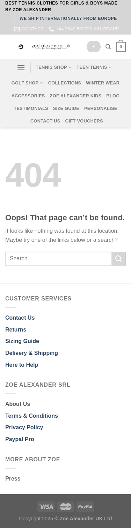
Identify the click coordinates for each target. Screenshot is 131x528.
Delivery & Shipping (31, 353)
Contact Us (20, 318)
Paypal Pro (19, 439)
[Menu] (21, 67)
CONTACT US (45, 121)
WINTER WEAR (102, 82)
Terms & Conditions (31, 416)
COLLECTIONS (64, 82)
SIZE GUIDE (66, 108)
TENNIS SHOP (54, 67)
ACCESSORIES (28, 95)
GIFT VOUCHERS (84, 121)
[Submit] (119, 259)
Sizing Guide (22, 341)
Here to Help (21, 365)
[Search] (108, 46)
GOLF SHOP (27, 83)
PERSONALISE (100, 108)
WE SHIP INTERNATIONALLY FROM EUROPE (68, 18)
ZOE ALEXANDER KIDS (76, 95)
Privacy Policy (24, 427)
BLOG (112, 95)
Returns (15, 330)
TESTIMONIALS (31, 108)
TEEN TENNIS (94, 67)
